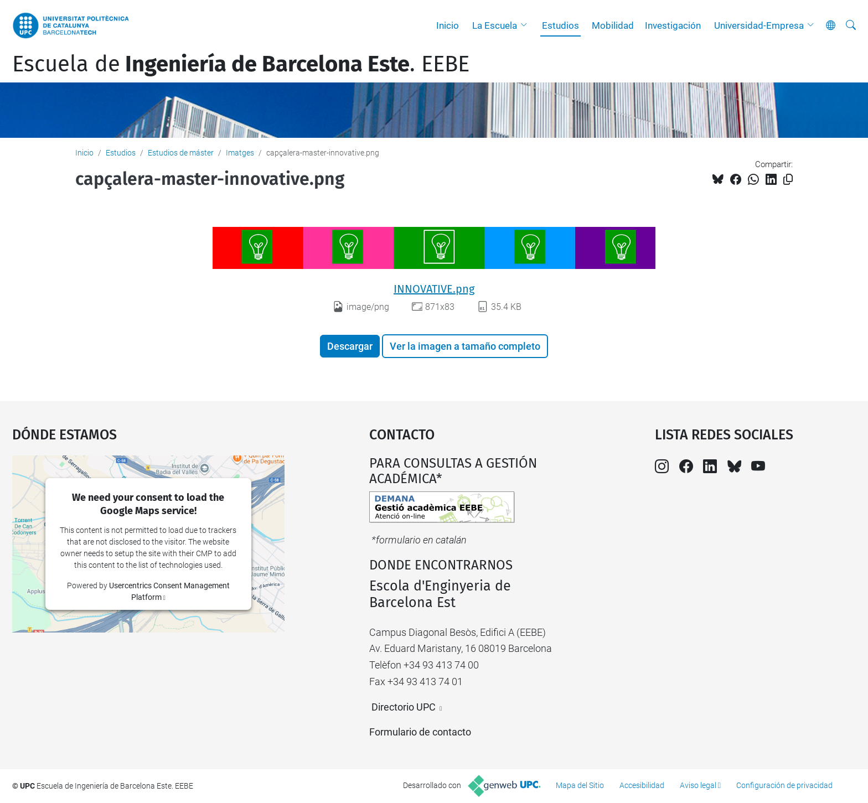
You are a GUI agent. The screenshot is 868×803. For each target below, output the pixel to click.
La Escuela (494, 25)
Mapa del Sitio (580, 785)
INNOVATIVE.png (434, 289)
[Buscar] (851, 25)
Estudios (560, 25)
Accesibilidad (641, 785)
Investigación (673, 25)
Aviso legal (698, 785)
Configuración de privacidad (784, 785)
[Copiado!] (788, 179)
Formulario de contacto (420, 732)
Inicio (447, 25)
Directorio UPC (403, 707)
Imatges (240, 152)
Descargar (350, 346)
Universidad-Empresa (759, 25)
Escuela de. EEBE (240, 64)
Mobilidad (613, 25)
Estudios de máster (181, 152)
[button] (526, 25)
